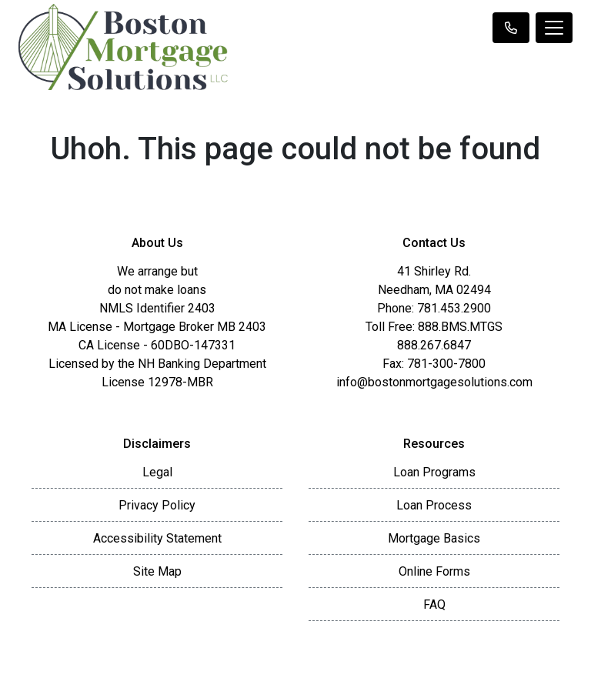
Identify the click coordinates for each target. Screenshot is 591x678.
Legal (157, 472)
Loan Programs (434, 472)
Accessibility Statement (157, 538)
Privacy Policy (157, 505)
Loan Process (434, 505)
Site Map (157, 571)
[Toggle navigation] (554, 27)
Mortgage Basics (434, 538)
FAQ (434, 604)
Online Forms (434, 571)
